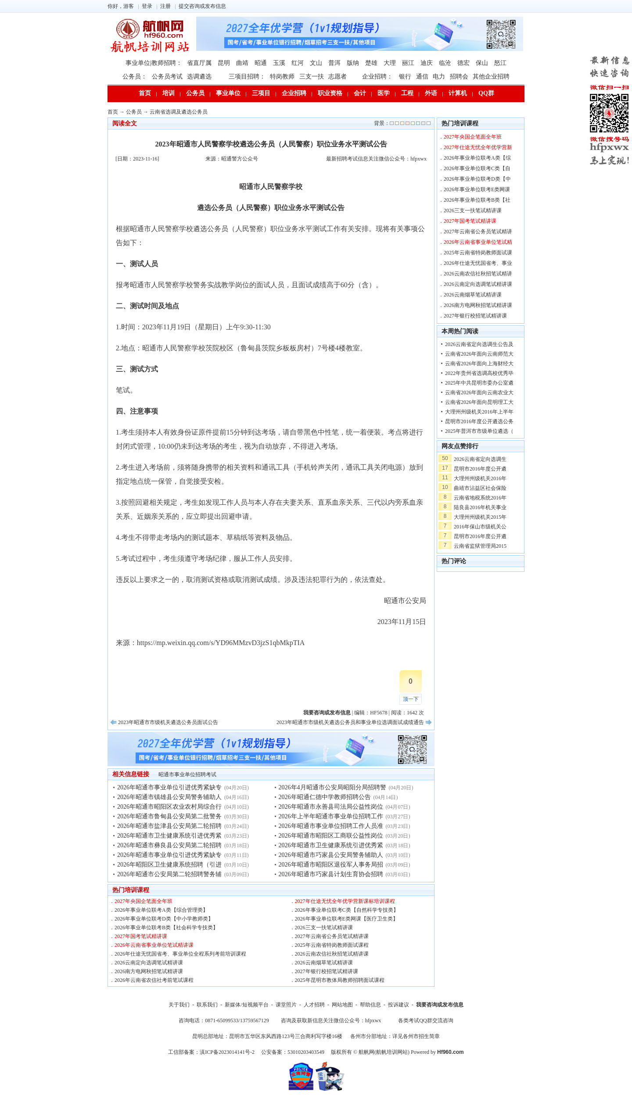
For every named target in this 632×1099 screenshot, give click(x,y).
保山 (482, 63)
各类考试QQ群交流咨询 (425, 1020)
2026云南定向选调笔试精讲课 (149, 963)
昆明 (224, 63)
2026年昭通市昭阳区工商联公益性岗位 (331, 835)
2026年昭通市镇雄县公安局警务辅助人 (169, 797)
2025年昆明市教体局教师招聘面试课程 (339, 980)
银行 (405, 76)
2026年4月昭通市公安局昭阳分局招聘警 (332, 787)
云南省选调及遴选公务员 (179, 112)
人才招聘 (314, 1005)
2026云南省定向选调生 (480, 459)
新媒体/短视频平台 (246, 1005)
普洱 (334, 63)
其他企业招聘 (491, 76)
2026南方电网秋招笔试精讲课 (149, 971)
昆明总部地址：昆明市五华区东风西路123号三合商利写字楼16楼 (267, 1036)
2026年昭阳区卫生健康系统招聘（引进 (169, 864)
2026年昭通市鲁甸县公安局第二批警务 (169, 816)
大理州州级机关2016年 (480, 478)
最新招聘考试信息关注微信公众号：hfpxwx (376, 159)
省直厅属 (199, 63)
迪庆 (426, 63)
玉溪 (279, 63)
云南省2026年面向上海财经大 (479, 363)
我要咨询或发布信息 (439, 1005)
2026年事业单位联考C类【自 (477, 168)
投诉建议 (398, 1005)
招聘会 (459, 76)
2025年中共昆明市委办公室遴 (479, 383)
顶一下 (411, 699)
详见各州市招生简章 (416, 1036)
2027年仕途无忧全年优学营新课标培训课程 (345, 901)
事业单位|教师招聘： (154, 63)
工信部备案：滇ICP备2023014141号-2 (211, 1052)
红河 (297, 63)
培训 (168, 93)
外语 (431, 93)
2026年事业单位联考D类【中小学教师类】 (164, 919)
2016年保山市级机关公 (480, 527)
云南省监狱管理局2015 (480, 546)
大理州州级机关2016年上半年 (479, 412)
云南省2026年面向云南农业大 (479, 392)
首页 (145, 93)
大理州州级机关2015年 (480, 517)
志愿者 (337, 76)
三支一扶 (311, 76)
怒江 (500, 63)
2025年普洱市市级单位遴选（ (479, 431)
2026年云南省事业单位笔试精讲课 (154, 945)
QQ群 (486, 93)
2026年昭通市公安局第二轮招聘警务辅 (169, 874)
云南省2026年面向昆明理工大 (479, 402)
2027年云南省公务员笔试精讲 (478, 231)
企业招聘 (294, 93)
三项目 (261, 93)
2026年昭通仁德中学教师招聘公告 (325, 797)
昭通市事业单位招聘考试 (187, 774)
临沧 (445, 63)
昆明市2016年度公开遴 (480, 469)
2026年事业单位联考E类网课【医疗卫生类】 (346, 919)
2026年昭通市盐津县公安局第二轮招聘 (169, 826)
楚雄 (371, 63)
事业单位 (228, 93)
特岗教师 (282, 76)
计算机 (458, 93)
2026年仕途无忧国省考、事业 (478, 263)
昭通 (261, 63)
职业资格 (330, 93)
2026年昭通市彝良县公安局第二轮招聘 (169, 845)
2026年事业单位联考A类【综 (477, 158)
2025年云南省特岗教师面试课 (478, 253)
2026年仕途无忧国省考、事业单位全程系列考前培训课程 (180, 954)
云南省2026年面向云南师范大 (479, 354)
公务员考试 (167, 76)
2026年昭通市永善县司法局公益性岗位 (331, 806)
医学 (383, 93)
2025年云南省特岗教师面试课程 (332, 945)
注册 (165, 6)
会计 (360, 93)
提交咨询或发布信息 (202, 6)
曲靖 (242, 63)
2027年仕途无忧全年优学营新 (478, 147)
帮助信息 (370, 1005)
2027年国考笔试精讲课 (141, 936)
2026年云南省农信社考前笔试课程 (154, 980)
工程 (407, 93)
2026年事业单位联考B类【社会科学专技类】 (166, 927)
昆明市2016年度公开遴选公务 (479, 421)
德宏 (463, 63)
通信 (422, 76)
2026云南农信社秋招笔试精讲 (478, 274)
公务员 (195, 93)
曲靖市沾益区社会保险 (480, 488)
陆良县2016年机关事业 (480, 507)
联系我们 (207, 1005)
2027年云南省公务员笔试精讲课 (332, 936)
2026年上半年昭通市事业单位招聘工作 (331, 816)
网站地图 (342, 1005)
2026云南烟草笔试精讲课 (324, 963)
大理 (390, 63)
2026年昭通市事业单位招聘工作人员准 (331, 826)
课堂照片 (286, 1005)
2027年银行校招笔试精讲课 (326, 971)
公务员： (134, 76)
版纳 (353, 63)
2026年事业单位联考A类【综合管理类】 (161, 910)
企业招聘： (377, 76)
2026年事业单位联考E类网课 (477, 189)
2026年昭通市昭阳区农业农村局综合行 (169, 806)
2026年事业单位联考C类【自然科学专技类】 (347, 910)
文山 (316, 63)
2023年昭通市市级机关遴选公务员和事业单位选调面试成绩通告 (350, 722)
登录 (147, 6)
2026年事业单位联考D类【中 (477, 179)
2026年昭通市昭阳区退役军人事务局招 (331, 864)
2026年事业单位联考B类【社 (477, 200)
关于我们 (179, 1005)
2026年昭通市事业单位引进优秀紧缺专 (169, 787)
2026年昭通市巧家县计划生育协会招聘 (331, 874)
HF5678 (378, 713)
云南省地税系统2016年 (480, 498)
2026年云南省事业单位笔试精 (478, 242)
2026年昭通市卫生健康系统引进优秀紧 (169, 835)
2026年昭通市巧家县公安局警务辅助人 (331, 855)
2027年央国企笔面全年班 (143, 901)
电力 (439, 76)
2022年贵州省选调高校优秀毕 (479, 373)
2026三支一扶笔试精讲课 (324, 927)
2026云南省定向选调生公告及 (479, 344)
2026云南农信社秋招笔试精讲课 (332, 954)
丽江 (408, 63)
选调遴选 (199, 76)
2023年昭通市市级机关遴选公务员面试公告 (168, 722)
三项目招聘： (247, 76)
